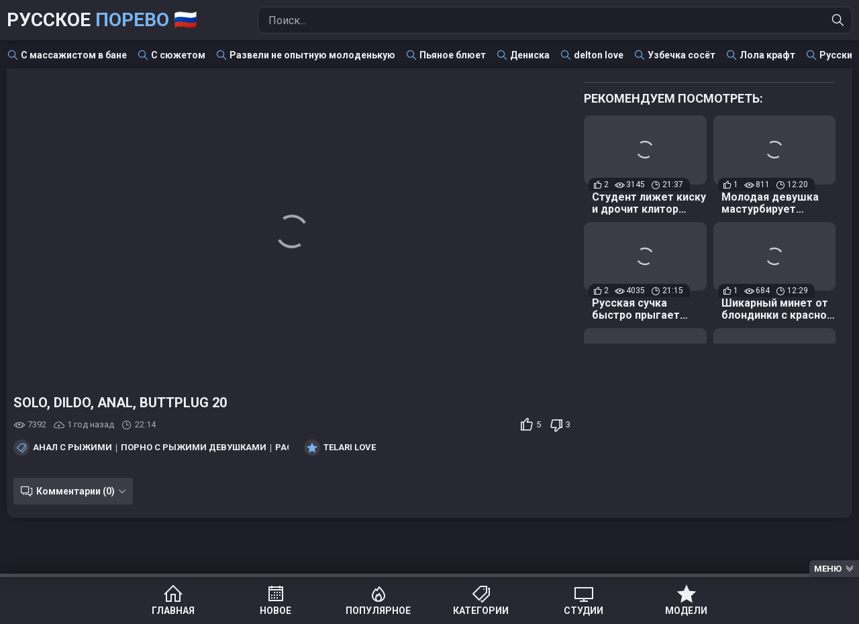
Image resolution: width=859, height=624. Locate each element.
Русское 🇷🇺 (102, 20)
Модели (686, 610)
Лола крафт (767, 55)
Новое (275, 610)
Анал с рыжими (72, 447)
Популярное (378, 610)
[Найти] (838, 20)
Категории (481, 610)
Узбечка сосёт (681, 55)
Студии (583, 610)
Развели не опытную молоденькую (312, 55)
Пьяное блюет (452, 55)
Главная (173, 610)
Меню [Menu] (828, 569)
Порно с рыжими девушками (193, 447)
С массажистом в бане (74, 55)
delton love (598, 55)
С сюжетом (178, 55)
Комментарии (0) (75, 491)
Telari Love (349, 447)
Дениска (530, 55)
